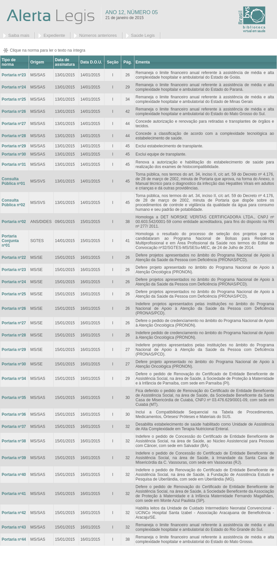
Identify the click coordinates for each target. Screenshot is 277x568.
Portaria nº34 (14, 378)
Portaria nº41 (14, 493)
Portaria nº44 (14, 539)
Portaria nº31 (14, 164)
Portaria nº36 (14, 414)
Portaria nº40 (14, 474)
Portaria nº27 (14, 123)
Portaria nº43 (14, 527)
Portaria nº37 (14, 426)
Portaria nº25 (14, 99)
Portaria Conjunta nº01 (10, 241)
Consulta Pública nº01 (13, 181)
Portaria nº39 (14, 458)
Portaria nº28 (14, 136)
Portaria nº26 (14, 308)
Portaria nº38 (14, 441)
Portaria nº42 (14, 512)
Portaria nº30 (14, 154)
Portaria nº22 (14, 257)
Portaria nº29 (14, 146)
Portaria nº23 (14, 75)
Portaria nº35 (14, 397)
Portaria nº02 (14, 221)
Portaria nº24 (14, 87)
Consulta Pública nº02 (13, 202)
